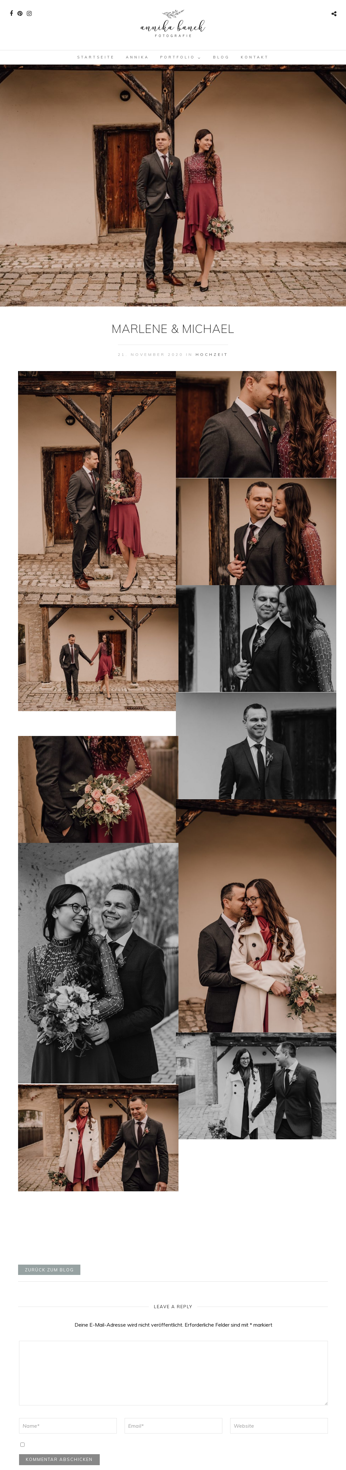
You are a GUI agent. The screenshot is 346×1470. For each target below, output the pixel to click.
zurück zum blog (49, 1269)
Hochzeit (212, 354)
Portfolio (177, 57)
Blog (221, 57)
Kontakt (255, 57)
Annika (137, 57)
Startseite (96, 57)
